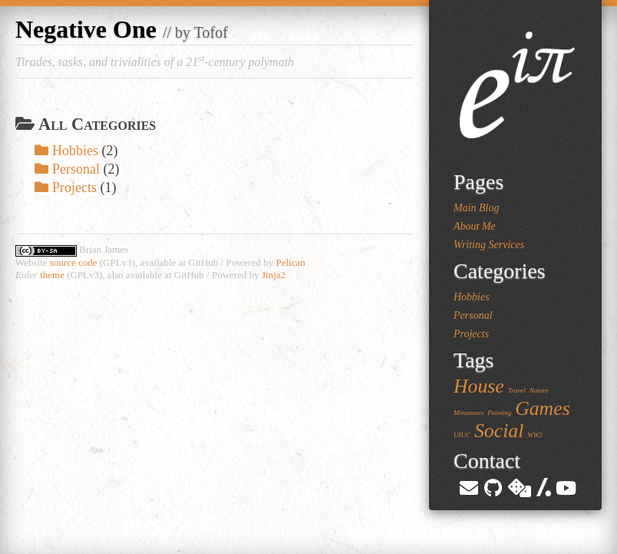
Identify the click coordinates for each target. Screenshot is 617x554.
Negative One (86, 29)
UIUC (462, 435)
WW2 (535, 435)
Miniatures (468, 412)
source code (73, 262)
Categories (500, 271)
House (479, 386)
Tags (473, 360)
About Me (475, 226)
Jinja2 (273, 274)
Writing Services (489, 244)
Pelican (290, 262)
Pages (478, 182)
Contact (487, 461)
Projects (66, 187)
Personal (67, 169)
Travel (517, 390)
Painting (499, 412)
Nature (539, 390)
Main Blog (477, 208)
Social (498, 431)
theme (52, 274)
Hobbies (66, 150)
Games (542, 408)
